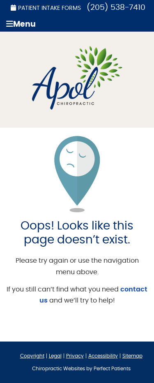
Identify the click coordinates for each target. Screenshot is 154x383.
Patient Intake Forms (46, 8)
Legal (55, 355)
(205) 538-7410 (116, 7)
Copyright (32, 355)
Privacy (75, 355)
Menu (21, 24)
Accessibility (103, 355)
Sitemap (132, 355)
